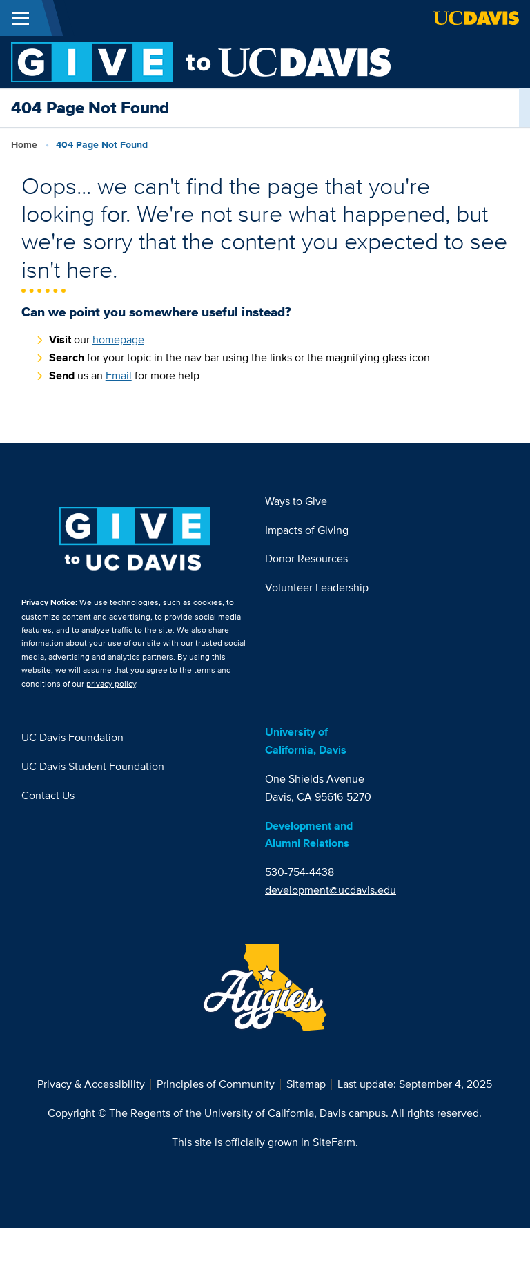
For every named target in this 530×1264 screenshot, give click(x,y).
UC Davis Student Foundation (92, 766)
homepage (118, 339)
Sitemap (306, 1084)
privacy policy (111, 683)
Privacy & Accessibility (91, 1084)
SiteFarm (334, 1142)
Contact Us (48, 795)
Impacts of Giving (307, 530)
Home (24, 144)
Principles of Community (216, 1084)
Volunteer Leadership (317, 587)
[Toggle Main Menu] (20, 18)
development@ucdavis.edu (330, 890)
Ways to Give (296, 501)
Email (119, 375)
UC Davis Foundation (72, 737)
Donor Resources (306, 558)
